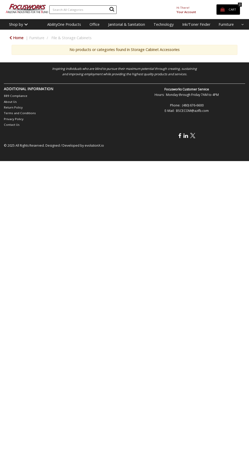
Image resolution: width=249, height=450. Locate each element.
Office (95, 24)
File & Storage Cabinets (71, 37)
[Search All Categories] (83, 9)
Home (16, 37)
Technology (164, 24)
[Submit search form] (112, 9)
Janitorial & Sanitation (126, 24)
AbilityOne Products (64, 24)
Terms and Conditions (20, 113)
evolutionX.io (94, 145)
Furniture (226, 24)
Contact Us (12, 125)
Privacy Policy (13, 119)
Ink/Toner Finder (196, 24)
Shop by (16, 24)
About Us (10, 102)
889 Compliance (15, 96)
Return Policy (13, 107)
